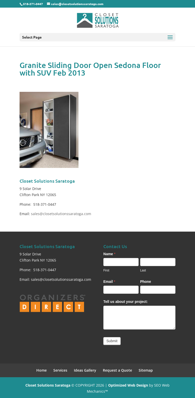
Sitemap (146, 370)
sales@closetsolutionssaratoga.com (61, 213)
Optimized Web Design (128, 385)
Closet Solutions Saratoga (47, 385)
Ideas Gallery (85, 370)
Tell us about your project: (125, 302)
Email (109, 282)
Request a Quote (117, 370)
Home (41, 370)
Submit (112, 341)
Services (60, 370)
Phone (145, 282)
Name (109, 254)
